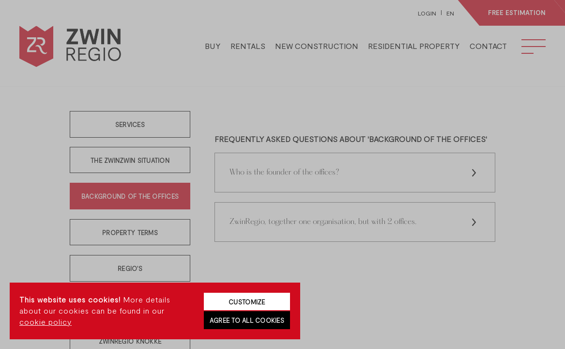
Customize (247, 302)
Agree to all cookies (247, 320)
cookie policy (45, 321)
